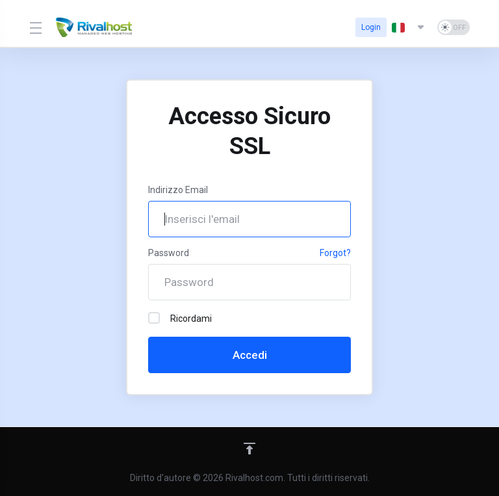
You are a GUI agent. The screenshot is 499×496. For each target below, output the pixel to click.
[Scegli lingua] (409, 27)
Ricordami (180, 318)
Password (168, 253)
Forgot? (335, 253)
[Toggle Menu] (34, 27)
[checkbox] (154, 318)
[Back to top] (249, 448)
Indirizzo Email (178, 190)
